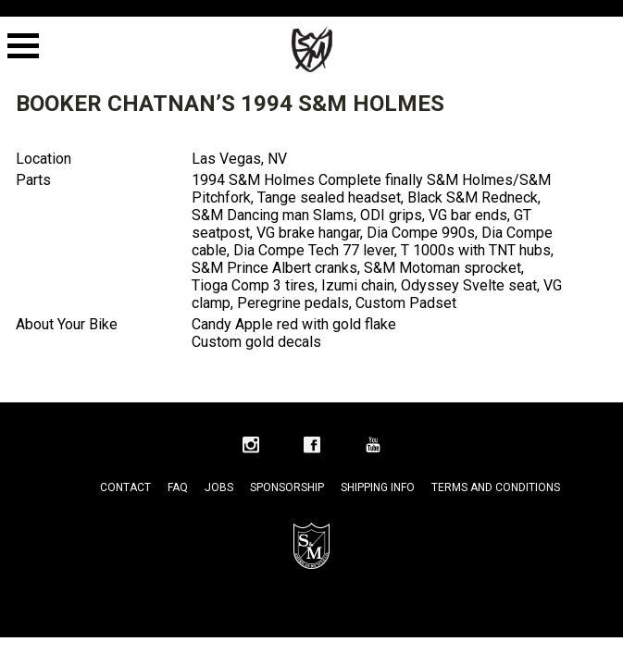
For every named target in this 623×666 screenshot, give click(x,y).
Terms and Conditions (495, 487)
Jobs (219, 487)
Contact (125, 487)
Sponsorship (287, 487)
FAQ (178, 487)
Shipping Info (378, 487)
